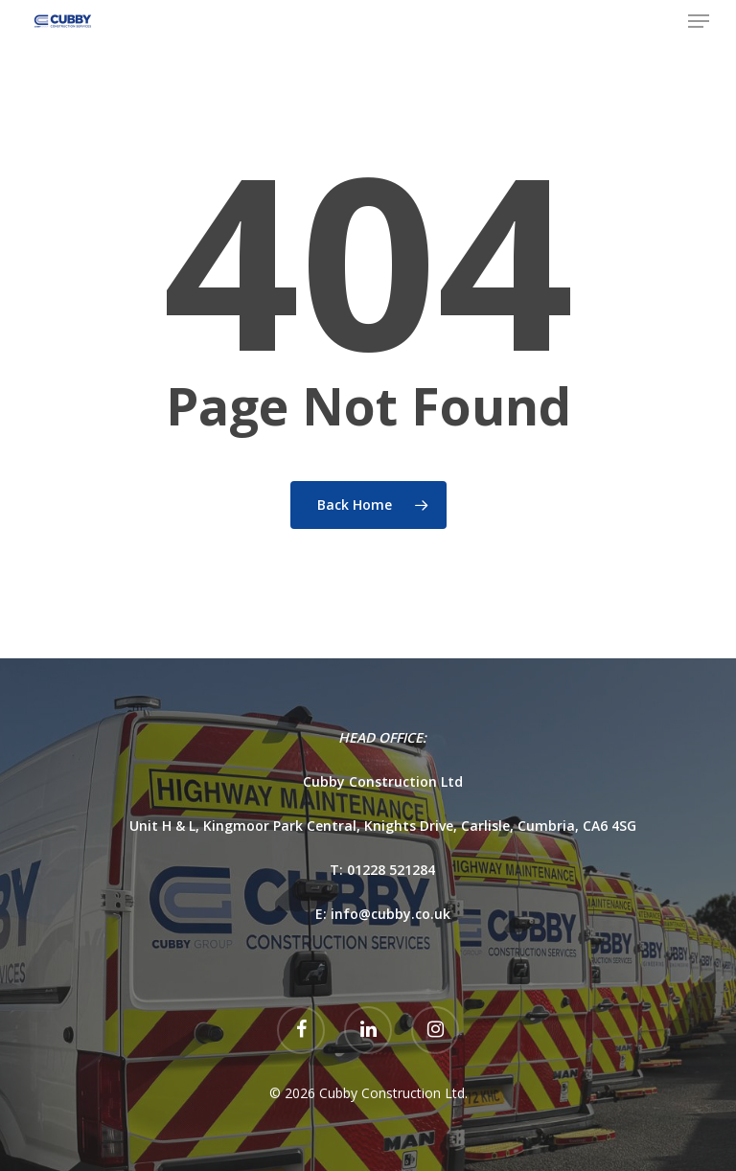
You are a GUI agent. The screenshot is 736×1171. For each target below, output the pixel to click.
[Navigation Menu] (698, 21)
